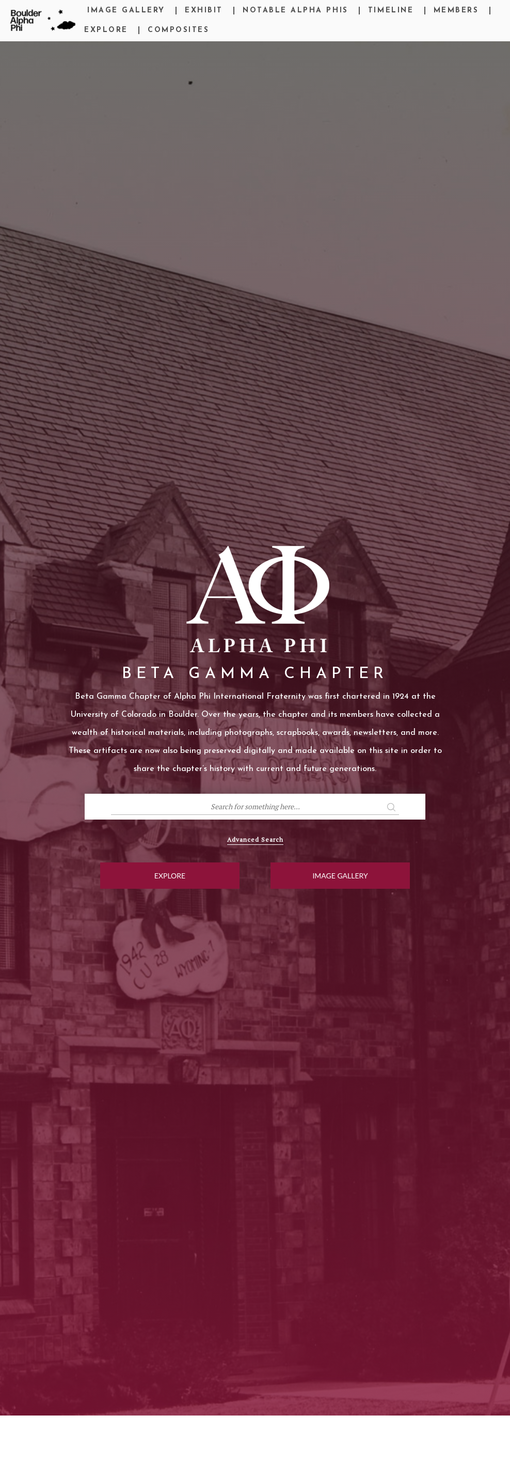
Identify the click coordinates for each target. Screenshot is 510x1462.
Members (456, 10)
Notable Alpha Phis (295, 10)
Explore (106, 30)
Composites (178, 30)
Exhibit (204, 10)
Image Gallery (126, 10)
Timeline (390, 10)
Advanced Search (255, 839)
